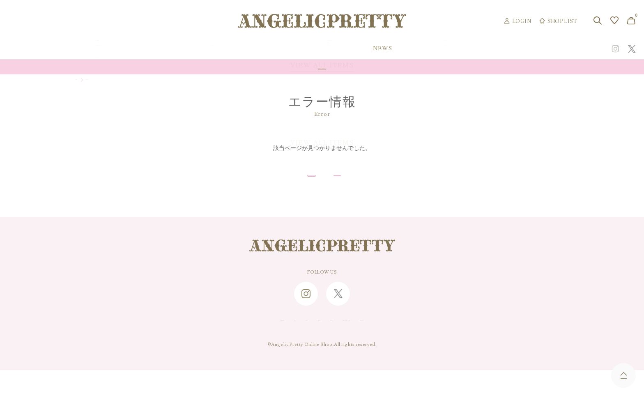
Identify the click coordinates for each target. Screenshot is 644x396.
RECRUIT (320, 344)
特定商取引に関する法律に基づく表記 (386, 344)
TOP (80, 81)
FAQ (223, 344)
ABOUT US (286, 344)
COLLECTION (390, 48)
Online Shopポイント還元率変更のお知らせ (322, 67)
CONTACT (250, 344)
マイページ (105, 81)
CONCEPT (542, 48)
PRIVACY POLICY (460, 344)
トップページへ (382, 188)
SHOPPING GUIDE (184, 344)
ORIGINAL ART (252, 48)
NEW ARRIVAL (322, 48)
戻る (261, 188)
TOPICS (448, 48)
